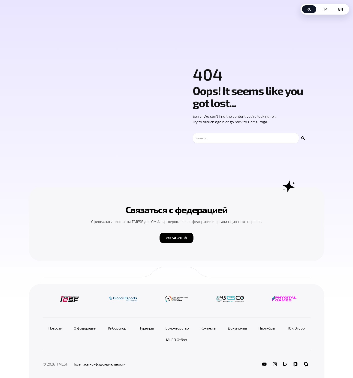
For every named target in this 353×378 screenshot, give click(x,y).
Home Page (257, 122)
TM (325, 9)
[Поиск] (303, 138)
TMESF (62, 364)
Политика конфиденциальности (99, 364)
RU (309, 9)
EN (340, 9)
